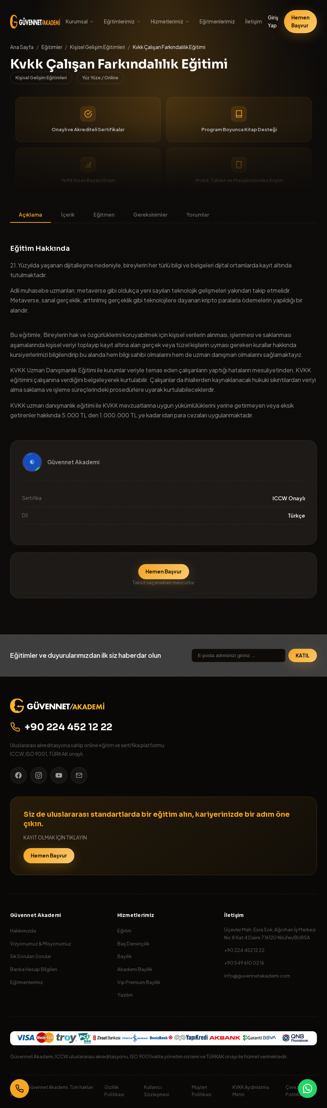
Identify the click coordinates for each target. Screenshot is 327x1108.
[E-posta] (79, 775)
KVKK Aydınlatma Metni (250, 1090)
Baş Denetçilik (133, 943)
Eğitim (124, 930)
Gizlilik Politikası (114, 1090)
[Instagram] (38, 775)
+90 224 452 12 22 (61, 727)
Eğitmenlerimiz (217, 21)
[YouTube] (59, 775)
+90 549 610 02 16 (244, 962)
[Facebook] (18, 775)
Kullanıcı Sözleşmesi (156, 1090)
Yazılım (125, 995)
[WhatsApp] (307, 1088)
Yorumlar (197, 214)
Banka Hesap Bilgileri (33, 969)
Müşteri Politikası (202, 1090)
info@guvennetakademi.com (257, 975)
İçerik (68, 214)
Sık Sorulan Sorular (30, 956)
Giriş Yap (273, 21)
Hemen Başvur (300, 21)
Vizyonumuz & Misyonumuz (40, 943)
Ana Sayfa (22, 47)
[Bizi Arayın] (19, 1088)
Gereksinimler (150, 214)
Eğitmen (103, 214)
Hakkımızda (23, 930)
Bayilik (124, 956)
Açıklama (30, 214)
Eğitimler (52, 47)
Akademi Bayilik (134, 969)
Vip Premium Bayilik (138, 982)
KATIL (303, 655)
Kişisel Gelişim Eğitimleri (97, 47)
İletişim (253, 21)
